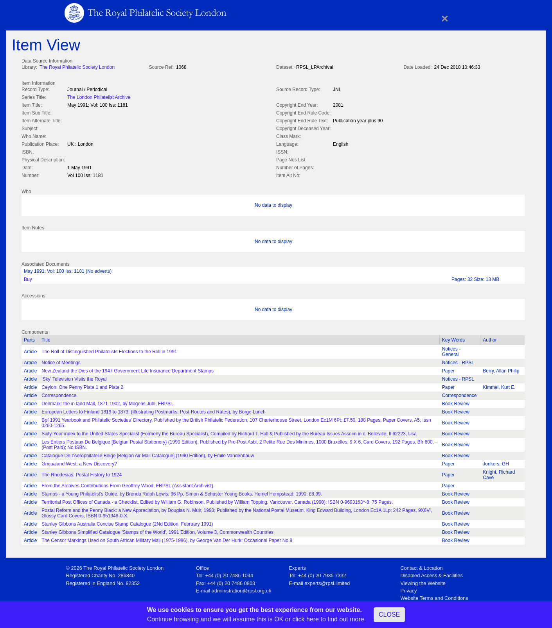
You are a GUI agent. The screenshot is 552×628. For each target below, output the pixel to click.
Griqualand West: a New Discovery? (79, 462)
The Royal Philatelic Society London (77, 67)
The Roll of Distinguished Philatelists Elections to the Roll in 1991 (109, 350)
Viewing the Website (423, 582)
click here (305, 619)
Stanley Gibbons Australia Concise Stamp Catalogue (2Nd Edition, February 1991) (127, 522)
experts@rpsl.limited (327, 582)
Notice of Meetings (60, 361)
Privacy (409, 589)
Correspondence (58, 394)
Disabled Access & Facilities (432, 574)
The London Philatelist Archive (98, 96)
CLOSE (389, 614)
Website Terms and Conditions (434, 596)
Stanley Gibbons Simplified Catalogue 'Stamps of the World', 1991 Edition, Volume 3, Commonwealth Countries (157, 530)
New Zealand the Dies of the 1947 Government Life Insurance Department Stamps (127, 369)
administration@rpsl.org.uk (241, 589)
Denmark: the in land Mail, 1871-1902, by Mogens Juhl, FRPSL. (107, 402)
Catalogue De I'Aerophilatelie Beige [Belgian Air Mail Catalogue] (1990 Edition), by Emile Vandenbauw (147, 454)
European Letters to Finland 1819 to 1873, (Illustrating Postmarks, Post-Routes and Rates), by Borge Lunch (153, 410)
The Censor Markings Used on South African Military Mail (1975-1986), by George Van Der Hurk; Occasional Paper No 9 (166, 539)
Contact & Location (422, 566)
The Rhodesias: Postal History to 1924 (81, 473)
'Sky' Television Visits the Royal (73, 377)
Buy (28, 278)
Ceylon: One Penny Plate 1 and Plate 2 (82, 385)
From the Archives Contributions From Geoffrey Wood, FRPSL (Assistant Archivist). (127, 484)
